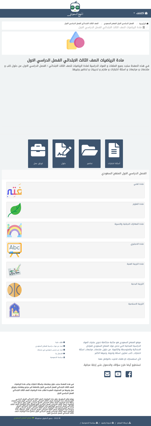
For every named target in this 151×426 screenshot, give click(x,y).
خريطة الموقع (124, 423)
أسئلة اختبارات (114, 153)
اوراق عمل (38, 153)
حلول (63, 153)
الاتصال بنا (60, 353)
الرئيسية (143, 23)
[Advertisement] (75, 98)
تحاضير (90, 153)
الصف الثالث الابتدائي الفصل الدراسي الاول (81, 23)
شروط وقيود (107, 423)
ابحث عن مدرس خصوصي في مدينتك (51, 349)
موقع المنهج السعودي (24, 418)
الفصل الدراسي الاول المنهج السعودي (119, 23)
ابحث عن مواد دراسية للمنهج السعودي (50, 346)
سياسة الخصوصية (57, 357)
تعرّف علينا (60, 342)
